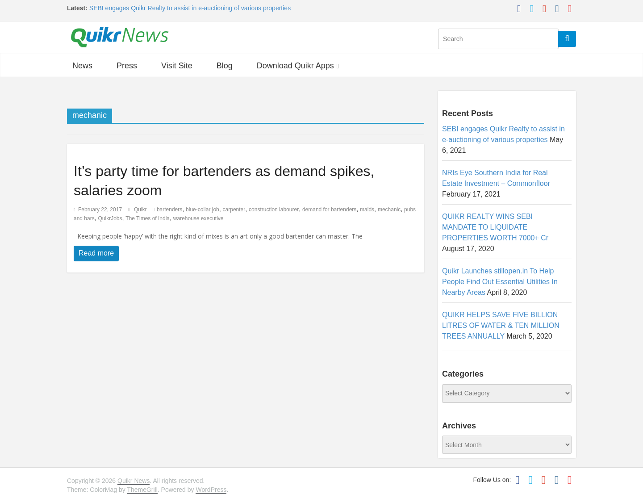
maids (367, 209)
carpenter (234, 209)
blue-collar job (202, 209)
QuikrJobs (110, 218)
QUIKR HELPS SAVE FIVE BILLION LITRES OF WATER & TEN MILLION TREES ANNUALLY (500, 325)
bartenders (169, 209)
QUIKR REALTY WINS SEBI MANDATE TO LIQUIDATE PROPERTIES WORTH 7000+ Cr (495, 227)
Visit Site (176, 65)
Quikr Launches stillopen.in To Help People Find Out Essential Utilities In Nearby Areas (500, 281)
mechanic (389, 209)
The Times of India (147, 218)
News (82, 65)
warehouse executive (198, 218)
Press (127, 65)
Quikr (141, 209)
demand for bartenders (329, 209)
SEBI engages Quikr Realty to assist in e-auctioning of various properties (190, 8)
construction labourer (274, 209)
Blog (225, 65)
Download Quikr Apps (295, 65)
